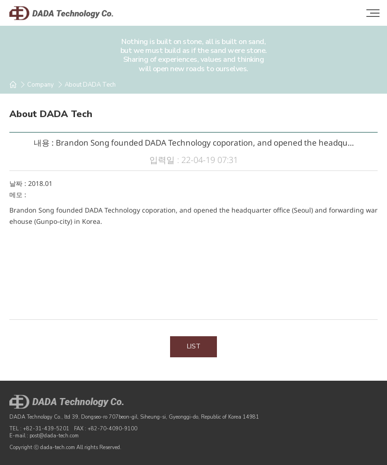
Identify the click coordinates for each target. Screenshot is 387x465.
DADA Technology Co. (70, 13)
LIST (194, 346)
